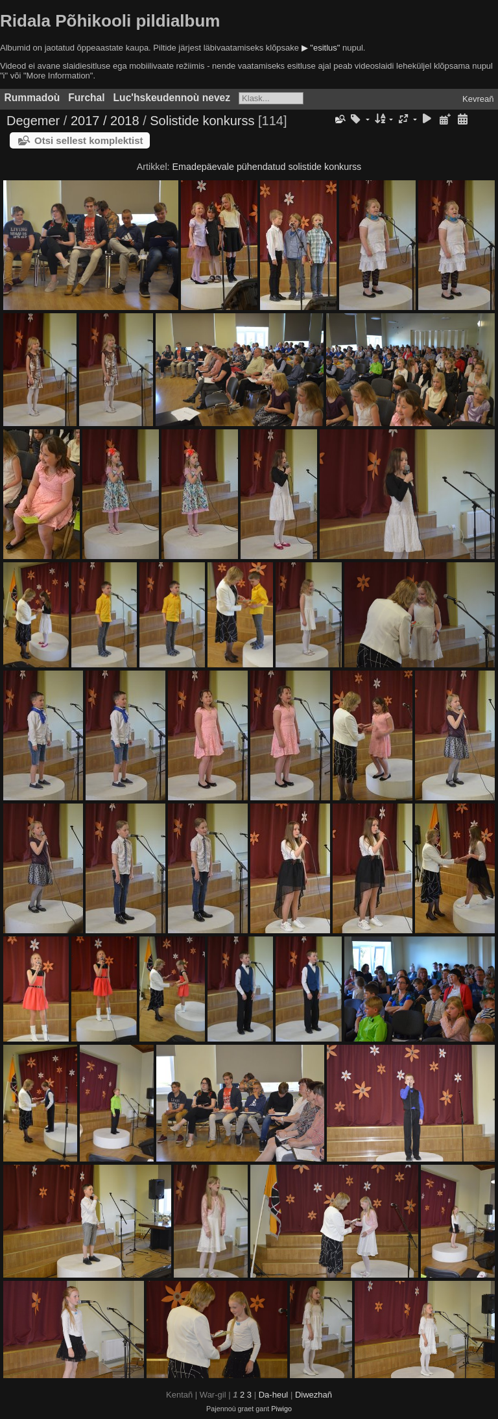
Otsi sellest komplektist (88, 140)
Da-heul (274, 1395)
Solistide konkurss (202, 120)
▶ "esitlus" (321, 48)
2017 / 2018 (105, 120)
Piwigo (281, 1409)
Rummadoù (32, 97)
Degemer (33, 120)
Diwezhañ (313, 1395)
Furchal (86, 97)
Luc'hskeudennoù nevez (171, 97)
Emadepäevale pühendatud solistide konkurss (267, 166)
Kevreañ (477, 99)
